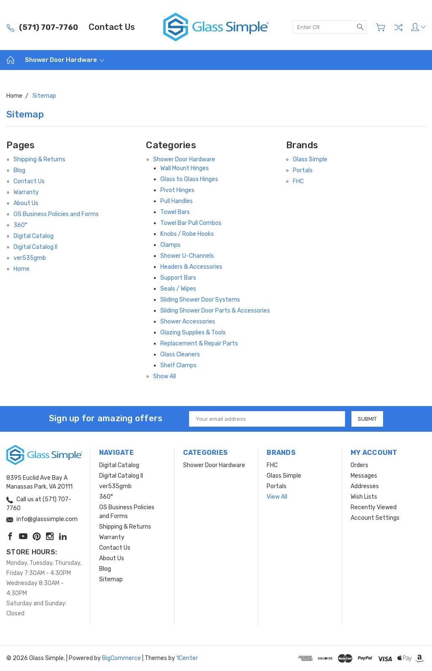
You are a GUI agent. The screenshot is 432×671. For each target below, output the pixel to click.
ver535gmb (30, 258)
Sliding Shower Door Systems (200, 299)
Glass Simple (310, 159)
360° (20, 225)
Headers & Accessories (191, 266)
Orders (359, 465)
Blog (19, 170)
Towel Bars (175, 212)
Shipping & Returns (39, 159)
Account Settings (375, 517)
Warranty (26, 192)
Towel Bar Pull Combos (190, 223)
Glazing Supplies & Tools (193, 332)
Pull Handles (176, 201)
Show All (164, 376)
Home (22, 269)
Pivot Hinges (177, 190)
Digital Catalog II (35, 247)
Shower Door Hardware (64, 60)
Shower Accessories (187, 321)
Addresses (365, 486)
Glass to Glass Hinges (189, 179)
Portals (303, 170)
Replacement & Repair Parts (199, 343)
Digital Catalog (34, 236)
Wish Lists (364, 496)
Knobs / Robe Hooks (187, 234)
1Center (187, 658)
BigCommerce (121, 658)
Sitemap (111, 579)
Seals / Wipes (178, 288)
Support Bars (178, 277)
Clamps (170, 245)
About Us (26, 203)
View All (277, 496)
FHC (298, 181)
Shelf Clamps (178, 365)
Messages (364, 475)
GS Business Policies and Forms (56, 214)
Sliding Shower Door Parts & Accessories (215, 310)
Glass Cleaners (180, 354)
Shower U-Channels (187, 255)
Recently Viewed (374, 507)
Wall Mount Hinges (184, 168)
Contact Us (112, 27)
